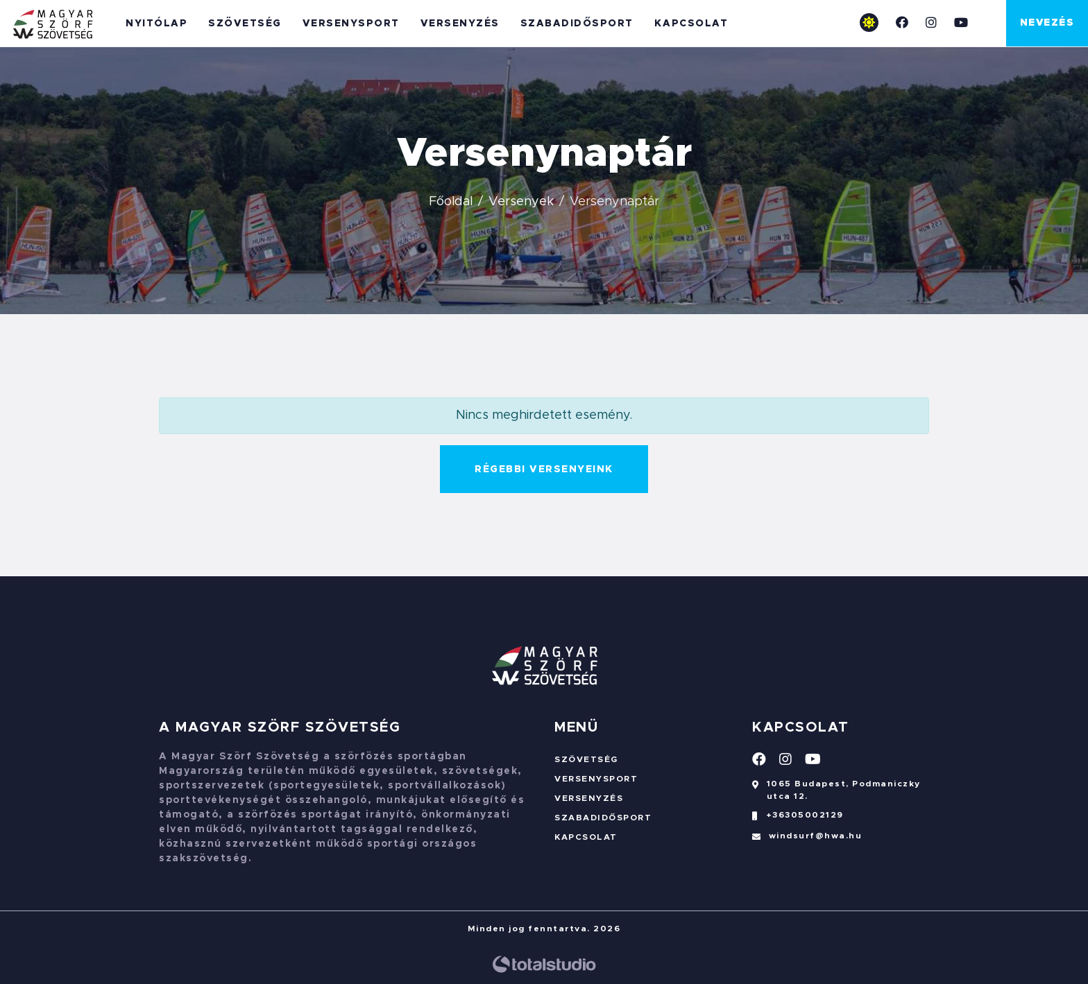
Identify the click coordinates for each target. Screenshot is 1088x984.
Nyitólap (156, 23)
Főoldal (451, 202)
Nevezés (1047, 23)
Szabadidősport (577, 23)
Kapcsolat (691, 23)
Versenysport (351, 23)
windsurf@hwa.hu (807, 839)
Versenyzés (460, 23)
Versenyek (521, 202)
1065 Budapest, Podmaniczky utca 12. (836, 791)
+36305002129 (798, 819)
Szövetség (245, 23)
